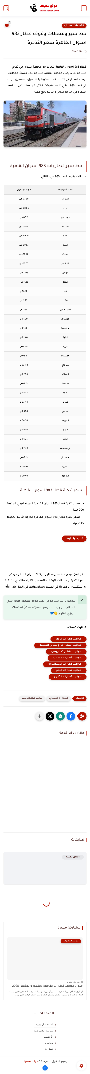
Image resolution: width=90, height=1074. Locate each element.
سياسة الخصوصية (44, 1030)
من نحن (49, 1042)
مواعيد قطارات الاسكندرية (64, 664)
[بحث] (6, 8)
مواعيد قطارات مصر (32, 698)
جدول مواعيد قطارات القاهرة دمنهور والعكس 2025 (47, 986)
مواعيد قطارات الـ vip (68, 639)
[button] (70, 716)
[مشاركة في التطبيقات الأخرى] (39, 716)
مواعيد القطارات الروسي (66, 651)
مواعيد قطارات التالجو (67, 676)
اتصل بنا (49, 1049)
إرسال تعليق (72, 857)
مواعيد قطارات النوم (68, 670)
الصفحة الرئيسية (45, 1024)
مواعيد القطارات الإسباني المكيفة (60, 645)
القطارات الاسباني (74, 25)
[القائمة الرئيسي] (84, 8)
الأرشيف (48, 1036)
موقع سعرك (30, 1061)
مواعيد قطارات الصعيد (67, 658)
